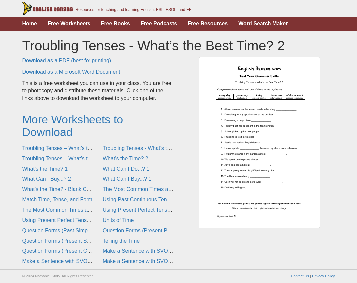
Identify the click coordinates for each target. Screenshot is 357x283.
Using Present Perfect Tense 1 (58, 220)
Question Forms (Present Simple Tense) (69, 241)
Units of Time (118, 220)
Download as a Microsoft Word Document (71, 72)
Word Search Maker (263, 23)
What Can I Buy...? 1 (127, 179)
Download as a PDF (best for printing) (66, 60)
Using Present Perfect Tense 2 (139, 210)
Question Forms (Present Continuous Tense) (74, 251)
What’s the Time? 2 (125, 158)
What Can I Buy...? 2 (46, 179)
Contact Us (300, 276)
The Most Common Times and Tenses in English (160, 189)
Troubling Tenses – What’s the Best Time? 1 (74, 158)
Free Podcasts (159, 23)
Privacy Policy (323, 276)
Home (29, 23)
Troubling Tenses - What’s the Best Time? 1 (154, 148)
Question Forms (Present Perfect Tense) (150, 230)
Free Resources (208, 23)
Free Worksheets (69, 23)
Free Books (115, 23)
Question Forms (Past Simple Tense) (65, 230)
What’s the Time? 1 (45, 169)
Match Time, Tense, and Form (57, 199)
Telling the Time (121, 241)
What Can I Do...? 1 (126, 169)
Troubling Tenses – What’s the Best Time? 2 (74, 148)
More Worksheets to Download (72, 125)
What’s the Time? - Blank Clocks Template (72, 189)
